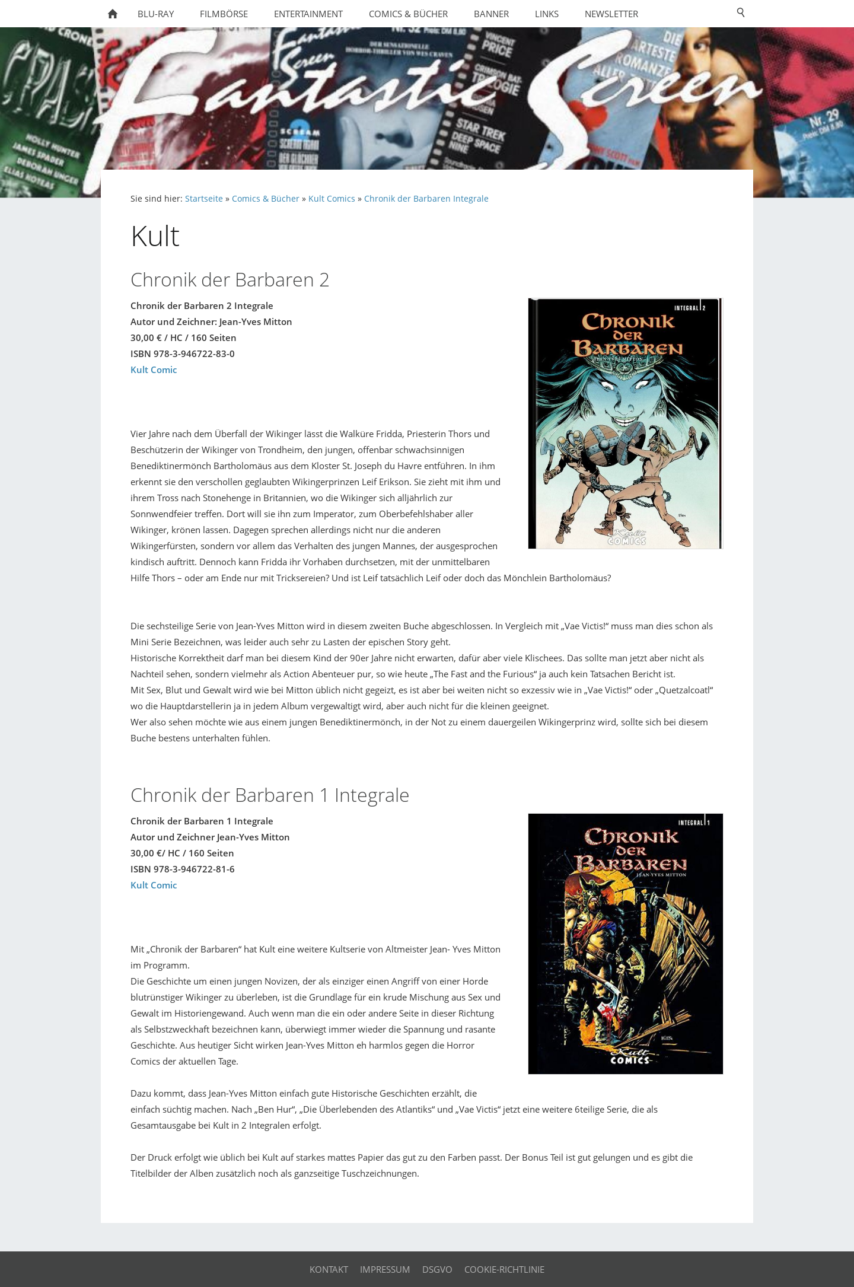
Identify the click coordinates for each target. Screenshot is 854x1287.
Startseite (204, 198)
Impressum (385, 1269)
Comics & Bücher (265, 198)
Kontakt (329, 1269)
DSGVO (437, 1269)
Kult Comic (153, 369)
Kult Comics (331, 198)
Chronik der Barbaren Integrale (426, 198)
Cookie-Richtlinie (504, 1269)
